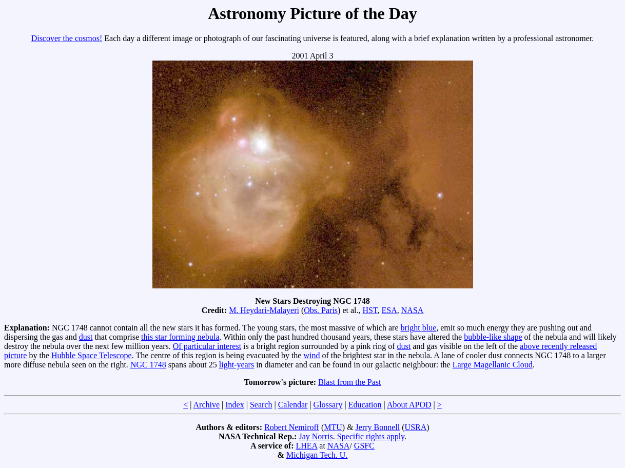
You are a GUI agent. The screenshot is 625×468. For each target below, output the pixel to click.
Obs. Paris (321, 310)
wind (311, 355)
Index (234, 404)
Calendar (293, 404)
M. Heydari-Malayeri (264, 310)
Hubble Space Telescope (91, 355)
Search (261, 404)
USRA (416, 427)
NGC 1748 (148, 364)
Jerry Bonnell (378, 427)
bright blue (418, 327)
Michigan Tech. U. (316, 455)
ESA (389, 310)
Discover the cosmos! (67, 38)
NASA (412, 310)
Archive (206, 404)
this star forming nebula (180, 337)
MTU (333, 427)
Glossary (328, 404)
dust (86, 337)
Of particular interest (207, 346)
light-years (236, 364)
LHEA (307, 445)
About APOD (409, 404)
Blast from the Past (349, 382)
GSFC (364, 445)
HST (370, 310)
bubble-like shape (493, 337)
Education (365, 404)
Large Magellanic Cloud (493, 364)
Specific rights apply (370, 436)
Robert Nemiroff (291, 427)
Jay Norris (316, 436)
